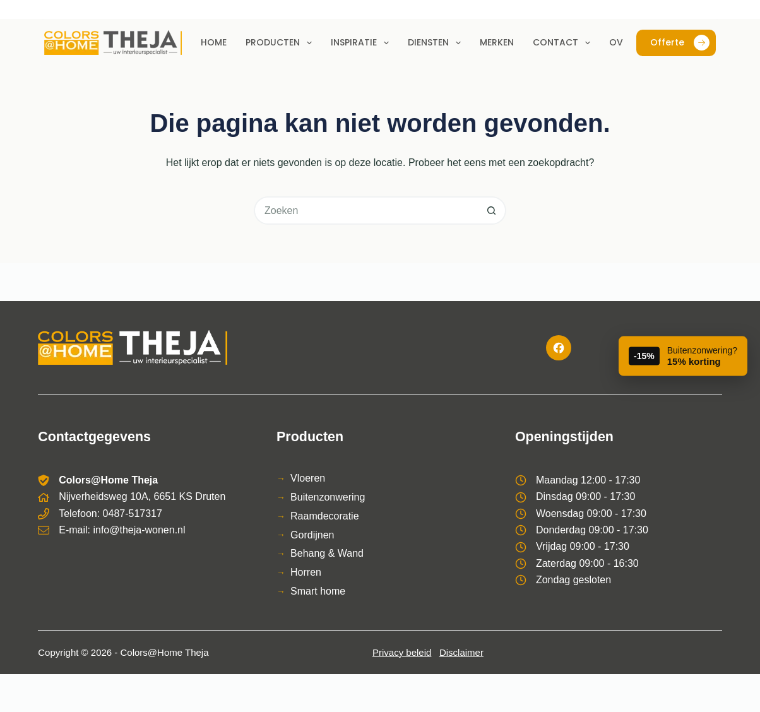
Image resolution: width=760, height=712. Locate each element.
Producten (281, 42)
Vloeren (307, 478)
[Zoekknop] (492, 210)
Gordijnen (312, 535)
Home (214, 42)
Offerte (680, 42)
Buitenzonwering (327, 497)
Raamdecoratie (324, 516)
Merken (497, 42)
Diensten (437, 42)
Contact (564, 42)
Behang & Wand (327, 553)
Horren (305, 572)
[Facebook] (558, 347)
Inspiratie (362, 42)
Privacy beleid (401, 652)
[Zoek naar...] (366, 210)
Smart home (317, 591)
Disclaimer (461, 652)
